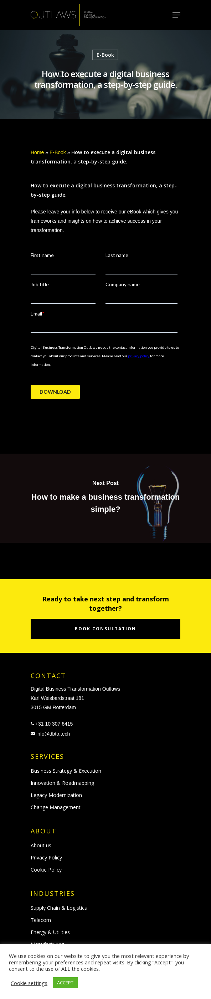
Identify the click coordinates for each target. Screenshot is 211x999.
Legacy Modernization (56, 795)
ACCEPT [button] (65, 982)
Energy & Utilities (50, 932)
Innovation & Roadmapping (62, 782)
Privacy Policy (46, 857)
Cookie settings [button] (29, 983)
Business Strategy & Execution (66, 770)
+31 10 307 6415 (54, 724)
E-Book (105, 54)
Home (37, 152)
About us (41, 845)
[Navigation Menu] (176, 15)
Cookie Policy (46, 869)
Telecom (41, 920)
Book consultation (105, 629)
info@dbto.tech (53, 734)
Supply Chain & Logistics (59, 907)
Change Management (56, 807)
